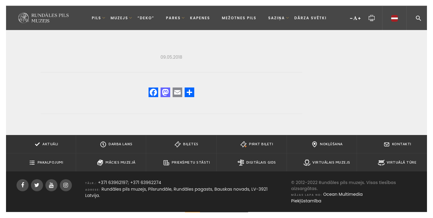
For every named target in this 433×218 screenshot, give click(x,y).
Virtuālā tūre (397, 162)
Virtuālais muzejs (327, 162)
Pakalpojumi (46, 162)
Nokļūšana (327, 144)
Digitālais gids (257, 162)
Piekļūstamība (306, 201)
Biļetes (186, 144)
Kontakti (397, 144)
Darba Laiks (116, 144)
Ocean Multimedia (343, 194)
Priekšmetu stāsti (186, 162)
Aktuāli (46, 144)
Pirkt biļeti (256, 144)
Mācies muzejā (116, 162)
